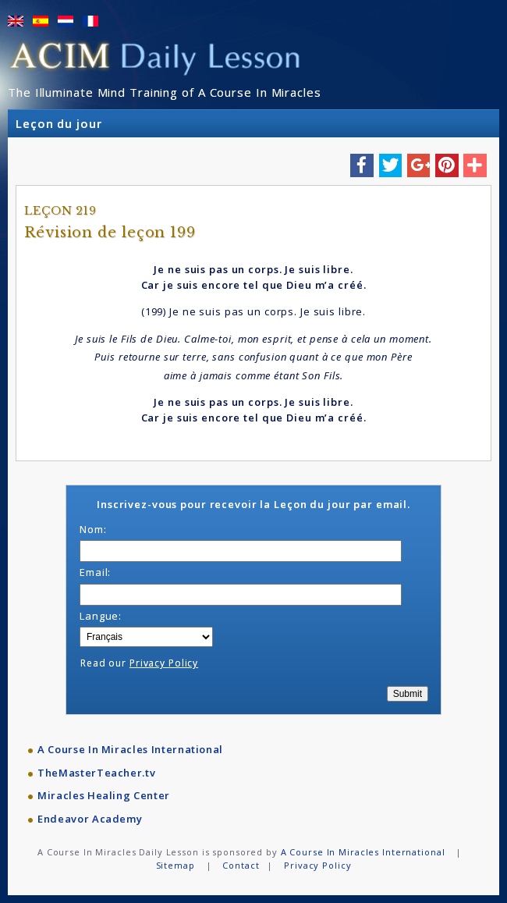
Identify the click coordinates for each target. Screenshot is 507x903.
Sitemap (175, 865)
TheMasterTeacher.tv (96, 773)
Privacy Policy (163, 663)
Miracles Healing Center (103, 795)
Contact (240, 865)
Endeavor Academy (89, 819)
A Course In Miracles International (130, 749)
